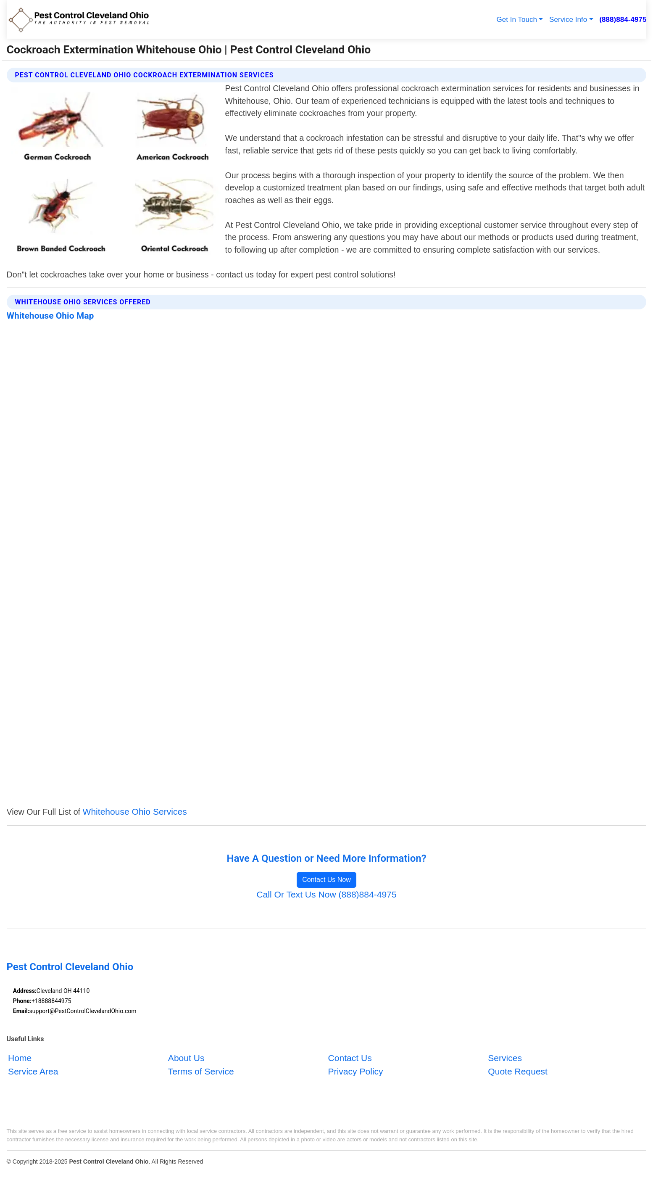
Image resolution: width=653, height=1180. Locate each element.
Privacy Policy (355, 1071)
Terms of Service (201, 1071)
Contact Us (350, 1058)
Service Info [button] (568, 20)
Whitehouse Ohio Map (50, 315)
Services (505, 1058)
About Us (186, 1058)
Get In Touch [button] (516, 20)
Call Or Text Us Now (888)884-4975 (326, 894)
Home (20, 1058)
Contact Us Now (326, 879)
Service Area (33, 1071)
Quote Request (518, 1071)
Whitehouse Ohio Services (135, 811)
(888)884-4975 (622, 20)
